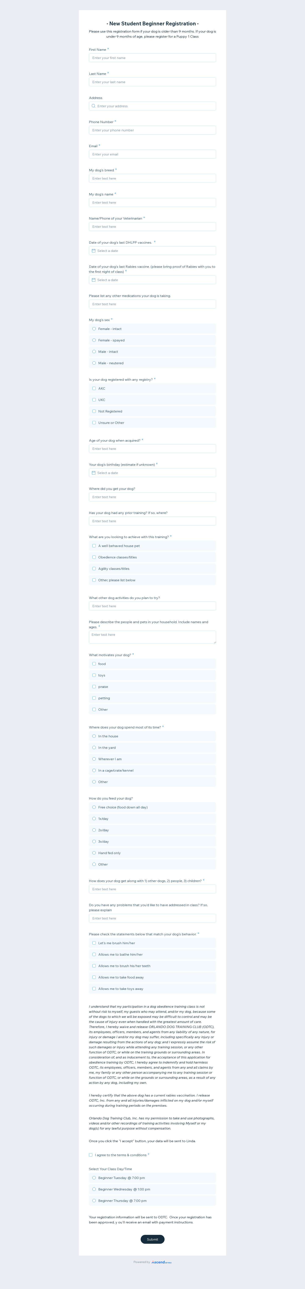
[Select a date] (155, 250)
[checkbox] (152, 389)
